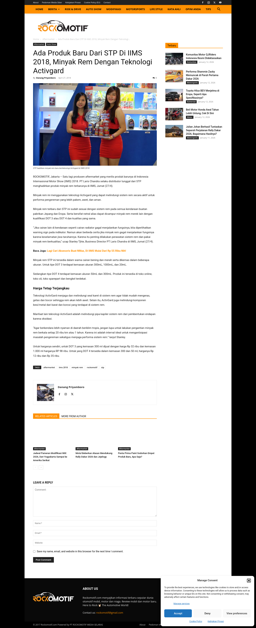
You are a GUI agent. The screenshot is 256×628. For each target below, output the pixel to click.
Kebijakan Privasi (216, 621)
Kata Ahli (174, 9)
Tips (208, 9)
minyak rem (77, 367)
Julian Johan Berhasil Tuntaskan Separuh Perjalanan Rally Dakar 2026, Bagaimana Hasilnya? (204, 130)
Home (39, 9)
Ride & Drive (73, 9)
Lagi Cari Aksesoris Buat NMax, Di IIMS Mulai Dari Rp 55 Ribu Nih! (86, 250)
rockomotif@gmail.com (109, 612)
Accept (178, 613)
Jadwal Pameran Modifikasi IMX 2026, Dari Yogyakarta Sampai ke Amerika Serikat (50, 457)
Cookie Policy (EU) (92, 2)
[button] (249, 580)
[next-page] (41, 467)
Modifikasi (113, 9)
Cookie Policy (195, 621)
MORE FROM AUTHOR (74, 416)
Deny (207, 613)
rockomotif (92, 367)
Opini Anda (193, 9)
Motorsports (135, 9)
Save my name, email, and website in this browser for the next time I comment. (80, 551)
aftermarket (49, 367)
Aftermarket (48, 39)
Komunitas (191, 62)
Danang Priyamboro (46, 77)
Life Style (156, 9)
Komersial (191, 101)
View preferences (236, 613)
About (36, 2)
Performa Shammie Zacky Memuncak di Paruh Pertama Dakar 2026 (202, 75)
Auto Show (93, 9)
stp (102, 367)
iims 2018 (63, 367)
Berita (54, 9)
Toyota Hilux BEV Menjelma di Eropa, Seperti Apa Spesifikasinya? (202, 94)
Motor (189, 117)
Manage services (182, 603)
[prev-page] (35, 467)
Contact (107, 2)
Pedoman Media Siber (52, 2)
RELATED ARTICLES (46, 416)
